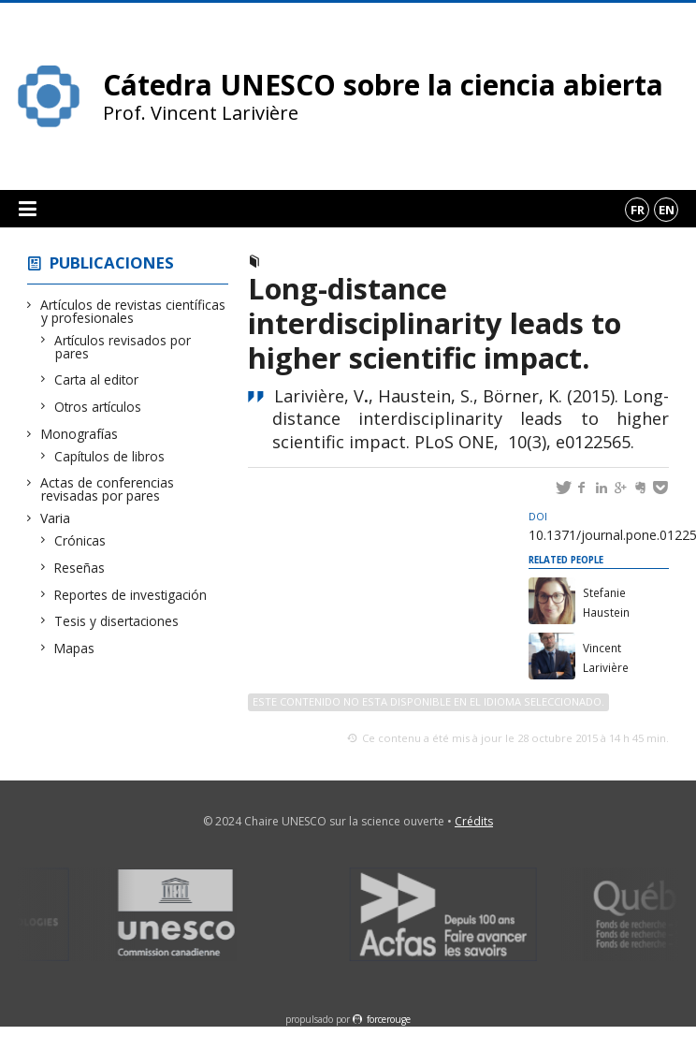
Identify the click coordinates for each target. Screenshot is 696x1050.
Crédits (474, 821)
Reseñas (80, 567)
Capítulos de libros (110, 456)
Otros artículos (98, 407)
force (389, 1019)
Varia (55, 518)
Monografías (79, 434)
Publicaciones (112, 262)
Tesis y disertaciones (117, 621)
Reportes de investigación (131, 595)
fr (638, 209)
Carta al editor (96, 379)
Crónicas (80, 540)
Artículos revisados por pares (123, 346)
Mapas (74, 648)
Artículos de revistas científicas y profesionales (133, 311)
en (666, 209)
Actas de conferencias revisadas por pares (107, 489)
